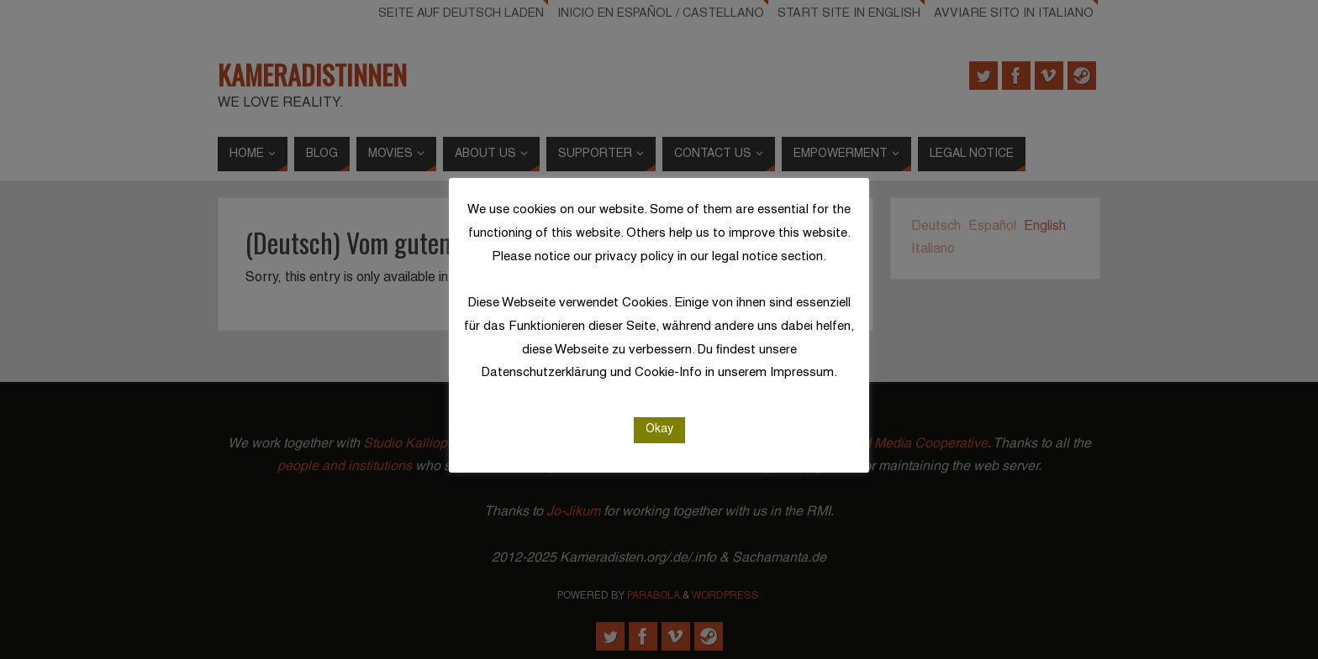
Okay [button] (659, 429)
